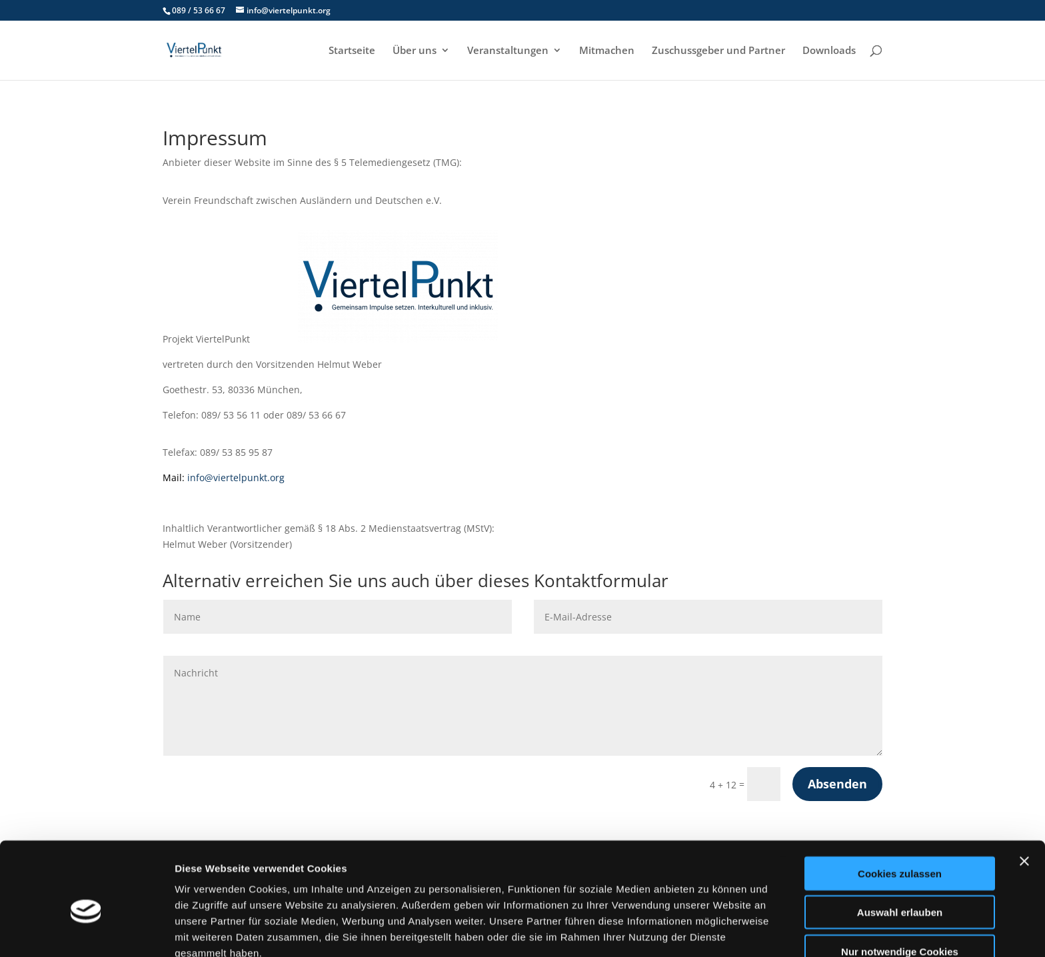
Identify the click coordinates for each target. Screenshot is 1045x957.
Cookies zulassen (900, 808)
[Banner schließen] (1024, 795)
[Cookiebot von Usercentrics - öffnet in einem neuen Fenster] (86, 931)
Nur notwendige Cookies (899, 886)
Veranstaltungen (507, 51)
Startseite (352, 51)
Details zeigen (708, 930)
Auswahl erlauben (899, 847)
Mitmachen (606, 51)
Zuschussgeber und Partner (718, 51)
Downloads (829, 51)
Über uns (415, 51)
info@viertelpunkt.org (236, 477)
